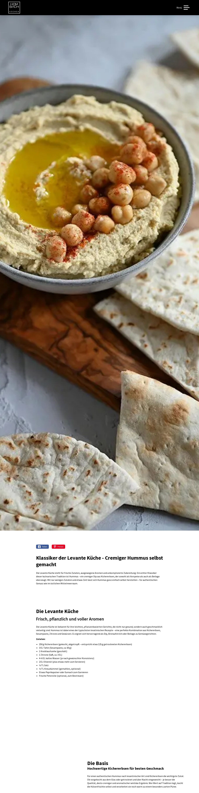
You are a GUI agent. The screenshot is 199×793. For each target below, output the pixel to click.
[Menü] (183, 7)
